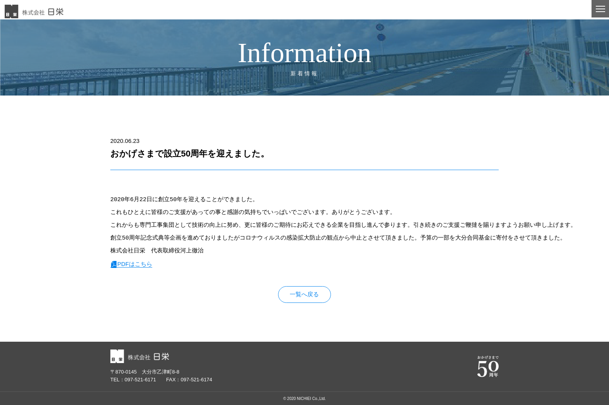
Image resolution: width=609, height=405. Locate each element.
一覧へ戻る (304, 294)
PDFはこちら (134, 264)
